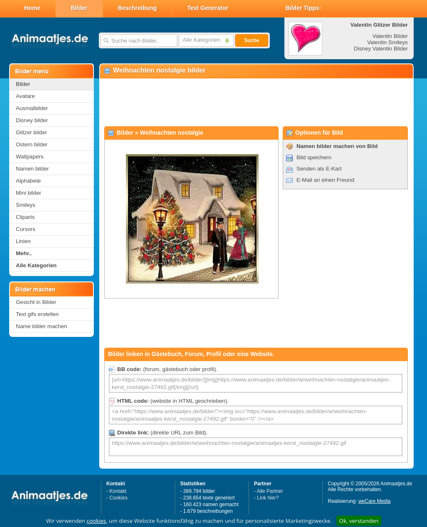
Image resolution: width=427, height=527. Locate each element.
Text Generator (208, 8)
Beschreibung (137, 8)
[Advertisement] (256, 102)
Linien (23, 241)
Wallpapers (29, 156)
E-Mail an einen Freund (325, 180)
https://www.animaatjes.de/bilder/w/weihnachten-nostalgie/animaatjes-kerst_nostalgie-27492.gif (255, 446)
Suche (251, 40)
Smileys (25, 205)
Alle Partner (270, 491)
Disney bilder (32, 120)
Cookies (118, 498)
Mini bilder (28, 193)
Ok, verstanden (358, 520)
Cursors (25, 229)
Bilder (79, 8)
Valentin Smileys (387, 42)
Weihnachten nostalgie (171, 132)
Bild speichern (314, 157)
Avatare (25, 96)
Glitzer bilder (31, 132)
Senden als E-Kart (319, 169)
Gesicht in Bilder (36, 302)
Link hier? (268, 498)
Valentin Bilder (390, 36)
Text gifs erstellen (37, 314)
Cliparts (25, 217)
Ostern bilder (32, 144)
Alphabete (28, 181)
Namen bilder (32, 169)
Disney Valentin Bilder (381, 48)
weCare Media (374, 501)
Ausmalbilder (32, 108)
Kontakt (117, 491)
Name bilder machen (41, 326)
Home (32, 8)
